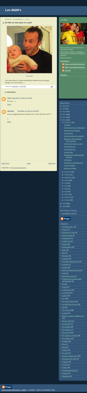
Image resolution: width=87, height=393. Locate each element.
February (67, 197)
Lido (63, 307)
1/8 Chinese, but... (70, 149)
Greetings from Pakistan (72, 130)
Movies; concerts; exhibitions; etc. (73, 316)
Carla (9, 98)
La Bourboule (66, 290)
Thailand (65, 362)
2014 (64, 111)
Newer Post (5, 163)
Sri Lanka (65, 353)
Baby (64, 250)
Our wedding (66, 338)
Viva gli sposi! (68, 133)
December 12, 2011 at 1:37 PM (22, 98)
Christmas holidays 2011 (70, 261)
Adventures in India (68, 232)
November (68, 172)
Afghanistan (66, 238)
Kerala (64, 287)
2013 (64, 114)
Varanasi (65, 373)
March (66, 194)
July (65, 183)
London (64, 313)
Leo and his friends (68, 301)
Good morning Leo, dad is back (74, 128)
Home (29, 163)
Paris (64, 344)
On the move (66, 324)
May (66, 189)
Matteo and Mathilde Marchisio (75, 64)
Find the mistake (69, 165)
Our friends (65, 333)
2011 (64, 120)
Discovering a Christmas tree (73, 163)
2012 (64, 117)
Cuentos (65, 267)
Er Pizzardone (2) (70, 147)
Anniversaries (66, 247)
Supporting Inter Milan (69, 359)
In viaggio (67, 125)
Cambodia (65, 259)
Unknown (10, 111)
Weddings (65, 376)
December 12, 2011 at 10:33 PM (28, 111)
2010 (64, 203)
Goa (63, 284)
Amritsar (65, 244)
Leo (63, 299)
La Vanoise (65, 293)
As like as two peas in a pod (73, 144)
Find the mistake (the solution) (74, 136)
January (67, 200)
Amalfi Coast (66, 241)
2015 (64, 109)
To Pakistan (68, 160)
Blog (63, 253)
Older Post (51, 163)
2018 (64, 106)
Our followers (66, 330)
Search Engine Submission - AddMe (14, 390)
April (66, 191)
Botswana (65, 256)
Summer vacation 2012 (69, 356)
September (68, 177)
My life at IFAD (67, 321)
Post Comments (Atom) (18, 168)
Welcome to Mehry (70, 168)
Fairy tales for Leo (68, 276)
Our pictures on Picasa (69, 335)
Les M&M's (13, 10)
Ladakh (64, 296)
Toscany (65, 365)
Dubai (64, 273)
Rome (64, 347)
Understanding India (68, 370)
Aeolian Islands (67, 235)
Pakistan (65, 341)
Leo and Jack (68, 152)
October (67, 175)
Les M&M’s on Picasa (69, 213)
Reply (9, 104)
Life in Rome (66, 310)
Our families (66, 327)
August (66, 180)
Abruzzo (65, 229)
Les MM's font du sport (69, 304)
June (66, 186)
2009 (64, 206)
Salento (64, 350)
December (68, 122)
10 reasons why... (68, 227)
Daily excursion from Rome (71, 270)
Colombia (65, 264)
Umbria (64, 367)
